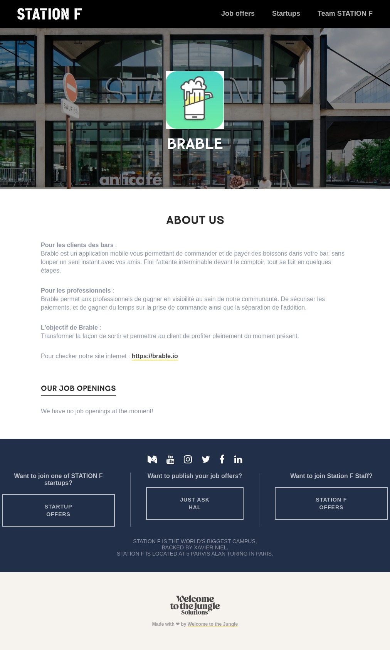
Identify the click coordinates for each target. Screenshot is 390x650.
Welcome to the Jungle (213, 624)
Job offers (238, 13)
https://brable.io (155, 356)
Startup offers (58, 510)
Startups (286, 13)
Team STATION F (345, 13)
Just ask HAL (195, 503)
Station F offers (331, 503)
